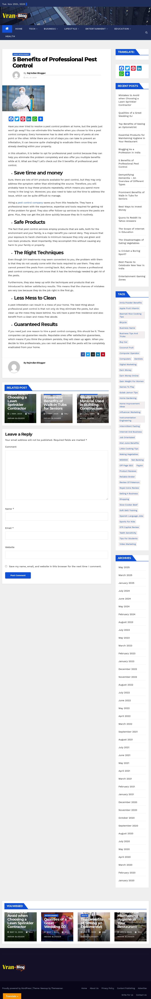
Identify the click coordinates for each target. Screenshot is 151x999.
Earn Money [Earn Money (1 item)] (125, 370)
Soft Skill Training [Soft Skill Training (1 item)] (128, 510)
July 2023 (124, 630)
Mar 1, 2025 (53, 932)
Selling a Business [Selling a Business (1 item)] (129, 493)
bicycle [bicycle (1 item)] (123, 322)
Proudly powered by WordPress (17, 988)
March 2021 (125, 778)
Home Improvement (21, 54)
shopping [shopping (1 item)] (124, 499)
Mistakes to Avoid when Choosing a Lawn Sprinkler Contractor (18, 399)
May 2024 (124, 606)
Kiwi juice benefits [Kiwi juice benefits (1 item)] (129, 443)
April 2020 (125, 857)
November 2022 (128, 677)
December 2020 (128, 802)
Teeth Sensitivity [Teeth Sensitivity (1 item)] (128, 533)
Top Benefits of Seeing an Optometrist (92, 923)
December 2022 (128, 669)
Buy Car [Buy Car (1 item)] (123, 342)
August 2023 (126, 622)
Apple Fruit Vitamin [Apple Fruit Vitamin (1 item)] (129, 308)
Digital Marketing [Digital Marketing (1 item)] (128, 364)
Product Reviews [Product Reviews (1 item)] (128, 471)
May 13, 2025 (16, 932)
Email (9, 528)
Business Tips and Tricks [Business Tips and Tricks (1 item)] (129, 335)
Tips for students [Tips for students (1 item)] (128, 538)
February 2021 (127, 786)
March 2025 (125, 575)
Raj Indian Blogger (36, 73)
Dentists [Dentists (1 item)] (138, 359)
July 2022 (124, 692)
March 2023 (125, 645)
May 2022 (124, 708)
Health (10, 36)
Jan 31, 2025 (89, 932)
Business (51, 28)
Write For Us (127, 995)
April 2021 (124, 770)
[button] (146, 32)
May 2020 (124, 849)
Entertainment (97, 28)
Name (9, 508)
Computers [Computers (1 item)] (125, 359)
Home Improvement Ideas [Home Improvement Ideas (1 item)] (130, 405)
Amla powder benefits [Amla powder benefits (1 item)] (131, 302)
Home (18, 28)
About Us (94, 988)
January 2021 (126, 794)
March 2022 (125, 723)
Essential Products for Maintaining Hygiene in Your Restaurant (132, 138)
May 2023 (124, 637)
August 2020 (126, 833)
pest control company (30, 202)
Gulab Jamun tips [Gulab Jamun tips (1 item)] (129, 392)
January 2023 (126, 661)
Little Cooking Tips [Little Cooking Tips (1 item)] (129, 448)
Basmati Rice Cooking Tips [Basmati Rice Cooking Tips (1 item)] (130, 315)
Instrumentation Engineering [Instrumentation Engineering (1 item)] (128, 419)
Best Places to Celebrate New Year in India (132, 265)
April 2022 (125, 716)
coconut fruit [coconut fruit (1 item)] (126, 347)
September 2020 (128, 825)
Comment (11, 446)
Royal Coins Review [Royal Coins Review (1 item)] (129, 488)
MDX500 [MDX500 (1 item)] (124, 460)
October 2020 (127, 817)
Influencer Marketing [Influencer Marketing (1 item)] (130, 412)
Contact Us (141, 995)
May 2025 (124, 567)
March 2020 (125, 864)
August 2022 (126, 684)
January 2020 (126, 880)
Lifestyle (71, 28)
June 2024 (125, 598)
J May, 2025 (16, 414)
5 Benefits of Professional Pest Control (55, 62)
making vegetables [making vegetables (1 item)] (129, 454)
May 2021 (124, 763)
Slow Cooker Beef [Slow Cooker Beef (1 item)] (128, 505)
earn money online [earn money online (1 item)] (129, 375)
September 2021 (128, 731)
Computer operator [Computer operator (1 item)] (129, 353)
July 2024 (124, 590)
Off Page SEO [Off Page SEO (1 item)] (126, 465)
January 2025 (126, 583)
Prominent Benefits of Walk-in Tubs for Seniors (55, 403)
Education (122, 28)
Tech (33, 28)
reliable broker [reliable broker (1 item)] (127, 476)
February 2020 (127, 872)
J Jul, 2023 (88, 414)
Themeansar (57, 988)
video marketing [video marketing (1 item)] (128, 544)
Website (9, 547)
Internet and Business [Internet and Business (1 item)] (131, 432)
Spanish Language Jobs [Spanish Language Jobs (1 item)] (131, 516)
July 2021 (124, 747)
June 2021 (124, 755)
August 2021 (126, 739)
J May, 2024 (52, 414)
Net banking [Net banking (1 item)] (137, 460)
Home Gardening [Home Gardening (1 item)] (128, 398)
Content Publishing (126, 988)
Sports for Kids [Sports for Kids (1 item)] (127, 521)
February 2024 (127, 614)
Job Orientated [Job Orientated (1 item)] (127, 437)
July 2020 (124, 841)
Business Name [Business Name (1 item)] (127, 328)
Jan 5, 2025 (126, 932)
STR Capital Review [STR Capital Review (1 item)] (129, 527)
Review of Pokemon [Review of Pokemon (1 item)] (129, 482)
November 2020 (128, 810)
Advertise (142, 988)
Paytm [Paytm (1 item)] (140, 465)
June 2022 (125, 700)
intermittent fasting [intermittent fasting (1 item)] (130, 426)
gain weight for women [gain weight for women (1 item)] (132, 381)
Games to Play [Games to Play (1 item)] (127, 387)
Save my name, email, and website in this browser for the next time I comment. (55, 566)
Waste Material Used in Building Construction (92, 403)
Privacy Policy (107, 988)
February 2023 (127, 653)
